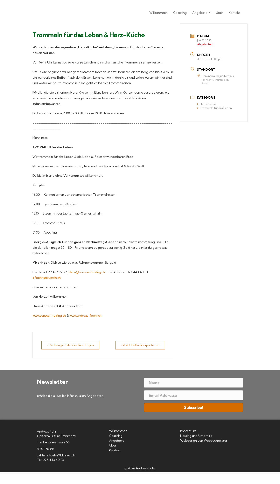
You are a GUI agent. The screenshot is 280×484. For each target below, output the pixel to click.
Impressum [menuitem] (188, 431)
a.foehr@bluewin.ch (46, 278)
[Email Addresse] (193, 395)
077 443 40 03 (53, 460)
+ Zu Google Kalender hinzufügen (70, 345)
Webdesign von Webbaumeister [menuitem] (203, 440)
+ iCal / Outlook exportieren (140, 345)
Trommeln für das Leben (214, 108)
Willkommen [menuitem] (158, 13)
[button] (210, 13)
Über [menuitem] (219, 13)
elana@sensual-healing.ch (86, 272)
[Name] (193, 383)
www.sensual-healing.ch (49, 315)
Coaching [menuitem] (180, 13)
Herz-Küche (206, 104)
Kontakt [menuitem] (234, 13)
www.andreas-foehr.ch (85, 315)
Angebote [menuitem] (199, 13)
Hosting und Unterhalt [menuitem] (196, 436)
